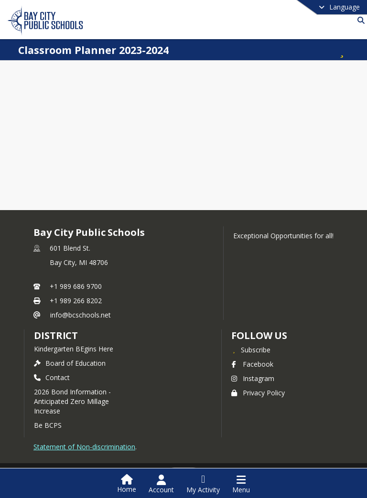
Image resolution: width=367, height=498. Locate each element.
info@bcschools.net (80, 314)
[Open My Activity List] (203, 484)
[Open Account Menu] (161, 484)
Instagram (252, 378)
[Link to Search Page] (359, 20)
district (56, 335)
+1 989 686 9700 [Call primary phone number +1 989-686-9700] (76, 286)
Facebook (252, 364)
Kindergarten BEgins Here (73, 348)
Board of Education (70, 363)
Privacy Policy (258, 392)
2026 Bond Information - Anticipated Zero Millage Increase (72, 401)
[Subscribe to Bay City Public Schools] (250, 349)
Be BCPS (48, 425)
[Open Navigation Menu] (241, 484)
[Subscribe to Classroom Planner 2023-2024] (341, 50)
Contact (52, 377)
